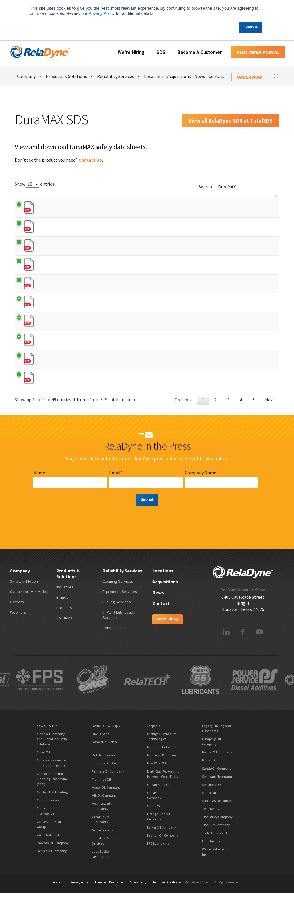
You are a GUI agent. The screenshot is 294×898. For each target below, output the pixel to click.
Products (64, 612)
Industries (65, 591)
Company (29, 75)
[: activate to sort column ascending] (271, 199)
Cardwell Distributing (52, 796)
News (199, 76)
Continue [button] (251, 27)
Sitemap (58, 887)
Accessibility (137, 887)
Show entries (34, 184)
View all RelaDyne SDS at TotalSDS (230, 120)
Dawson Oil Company (53, 847)
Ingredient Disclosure (109, 887)
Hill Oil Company (104, 800)
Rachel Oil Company (217, 757)
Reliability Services (119, 75)
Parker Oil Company (161, 832)
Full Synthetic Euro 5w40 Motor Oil (88, 304)
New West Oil (156, 768)
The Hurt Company (216, 829)
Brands (62, 602)
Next (269, 404)
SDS (160, 52)
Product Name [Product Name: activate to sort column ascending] (74, 198)
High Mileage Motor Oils (79, 323)
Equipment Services (119, 596)
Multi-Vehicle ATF (73, 359)
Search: (239, 187)
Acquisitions (179, 76)
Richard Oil (210, 765)
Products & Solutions (70, 75)
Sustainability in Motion (29, 596)
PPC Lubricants (158, 848)
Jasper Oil (154, 730)
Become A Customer (199, 52)
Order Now (249, 77)
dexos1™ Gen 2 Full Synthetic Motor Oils (93, 250)
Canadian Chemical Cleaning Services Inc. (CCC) (53, 783)
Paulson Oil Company (162, 840)
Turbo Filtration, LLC (216, 837)
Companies (112, 632)
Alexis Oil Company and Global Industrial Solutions (52, 743)
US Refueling (211, 845)
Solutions (64, 622)
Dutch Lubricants (104, 760)
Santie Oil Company (216, 773)
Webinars (18, 616)
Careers (17, 606)
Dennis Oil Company (52, 855)
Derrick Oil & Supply (106, 730)
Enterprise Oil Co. (104, 768)
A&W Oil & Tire (47, 730)
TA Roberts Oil (212, 813)
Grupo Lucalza (102, 835)
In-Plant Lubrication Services (118, 619)
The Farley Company (217, 821)
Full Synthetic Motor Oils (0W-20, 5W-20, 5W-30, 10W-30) (106, 268)
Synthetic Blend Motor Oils (81, 232)
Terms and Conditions (167, 887)
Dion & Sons (100, 738)
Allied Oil (43, 757)
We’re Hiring (131, 52)
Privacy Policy (101, 13)
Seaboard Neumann (217, 781)
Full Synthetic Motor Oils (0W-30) (86, 286)
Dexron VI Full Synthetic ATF (82, 377)
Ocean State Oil (158, 789)
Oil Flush (153, 810)
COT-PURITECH (48, 839)
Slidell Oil (209, 797)
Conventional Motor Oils (79, 213)
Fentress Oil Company (108, 776)
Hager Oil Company (106, 792)
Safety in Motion (24, 585)
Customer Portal (258, 52)
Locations (154, 76)
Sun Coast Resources (217, 805)
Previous (183, 404)
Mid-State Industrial (161, 752)
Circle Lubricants (49, 805)
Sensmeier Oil (212, 789)
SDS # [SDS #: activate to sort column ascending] (243, 198)
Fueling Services (116, 606)
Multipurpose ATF (73, 341)
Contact (216, 76)
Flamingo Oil (101, 784)
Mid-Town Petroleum (162, 760)
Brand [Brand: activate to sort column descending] (26, 198)
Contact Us (90, 160)
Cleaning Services (117, 585)
